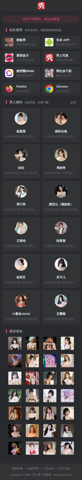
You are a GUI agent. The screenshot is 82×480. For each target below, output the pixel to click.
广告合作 (49, 468)
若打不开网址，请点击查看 (41, 19)
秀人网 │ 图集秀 (42, 474)
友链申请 (17, 468)
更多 (73, 102)
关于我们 (64, 468)
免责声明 (33, 468)
